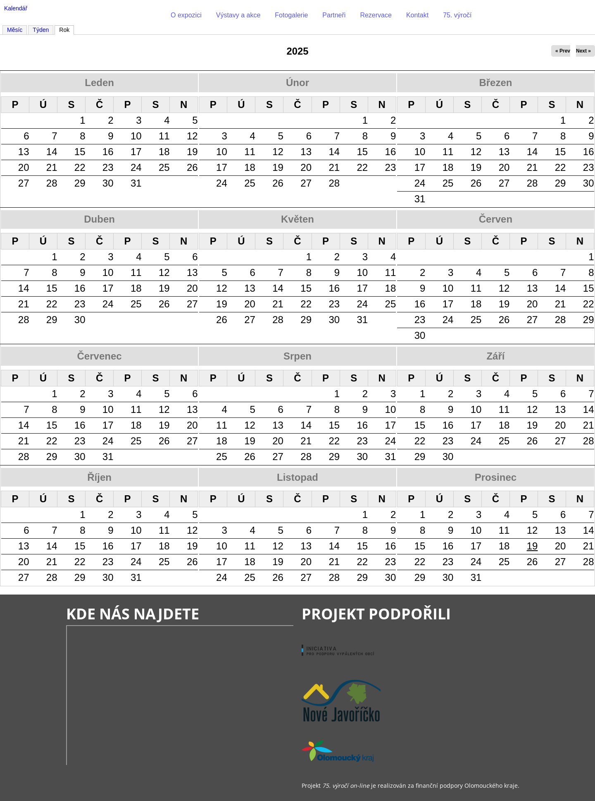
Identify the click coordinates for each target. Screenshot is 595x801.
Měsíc (14, 29)
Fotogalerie (291, 15)
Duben (99, 219)
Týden (41, 29)
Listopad (297, 477)
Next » (583, 51)
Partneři (333, 15)
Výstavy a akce (238, 15)
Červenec (99, 356)
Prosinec (495, 477)
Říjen (99, 477)
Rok (66, 29)
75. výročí (457, 15)
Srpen (297, 356)
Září (495, 356)
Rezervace (375, 15)
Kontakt (417, 15)
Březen (495, 82)
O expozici (186, 15)
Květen (297, 219)
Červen (495, 219)
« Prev (562, 51)
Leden (99, 82)
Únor (297, 82)
